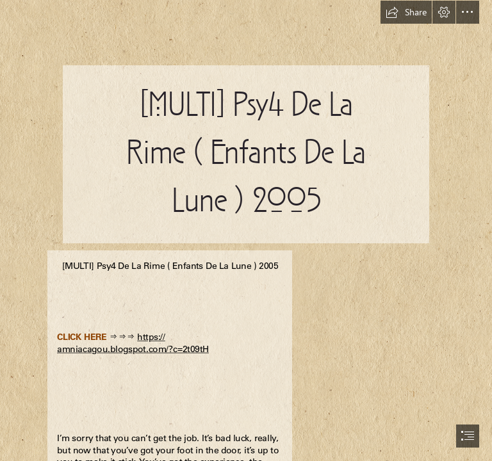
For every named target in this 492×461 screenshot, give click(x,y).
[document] (246, 230)
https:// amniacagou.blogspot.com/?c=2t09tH (133, 343)
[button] (406, 12)
